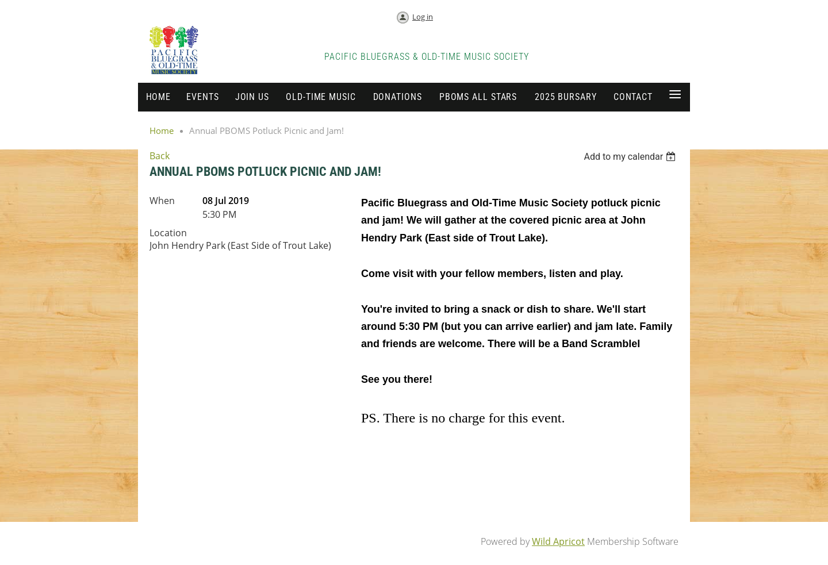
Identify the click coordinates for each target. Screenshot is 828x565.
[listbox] (631, 156)
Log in (422, 16)
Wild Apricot (558, 541)
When (162, 200)
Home (162, 130)
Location (168, 232)
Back (160, 155)
